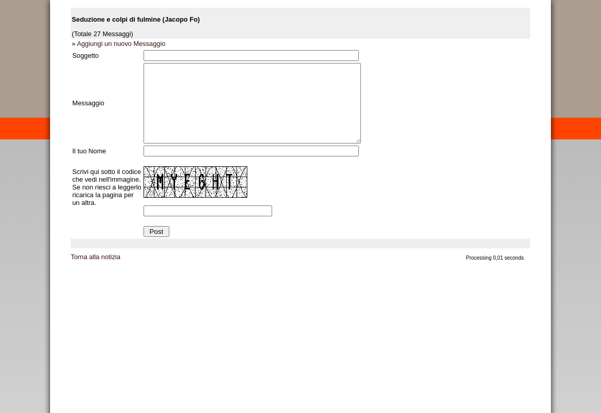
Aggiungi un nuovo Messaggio (121, 43)
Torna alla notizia (95, 272)
